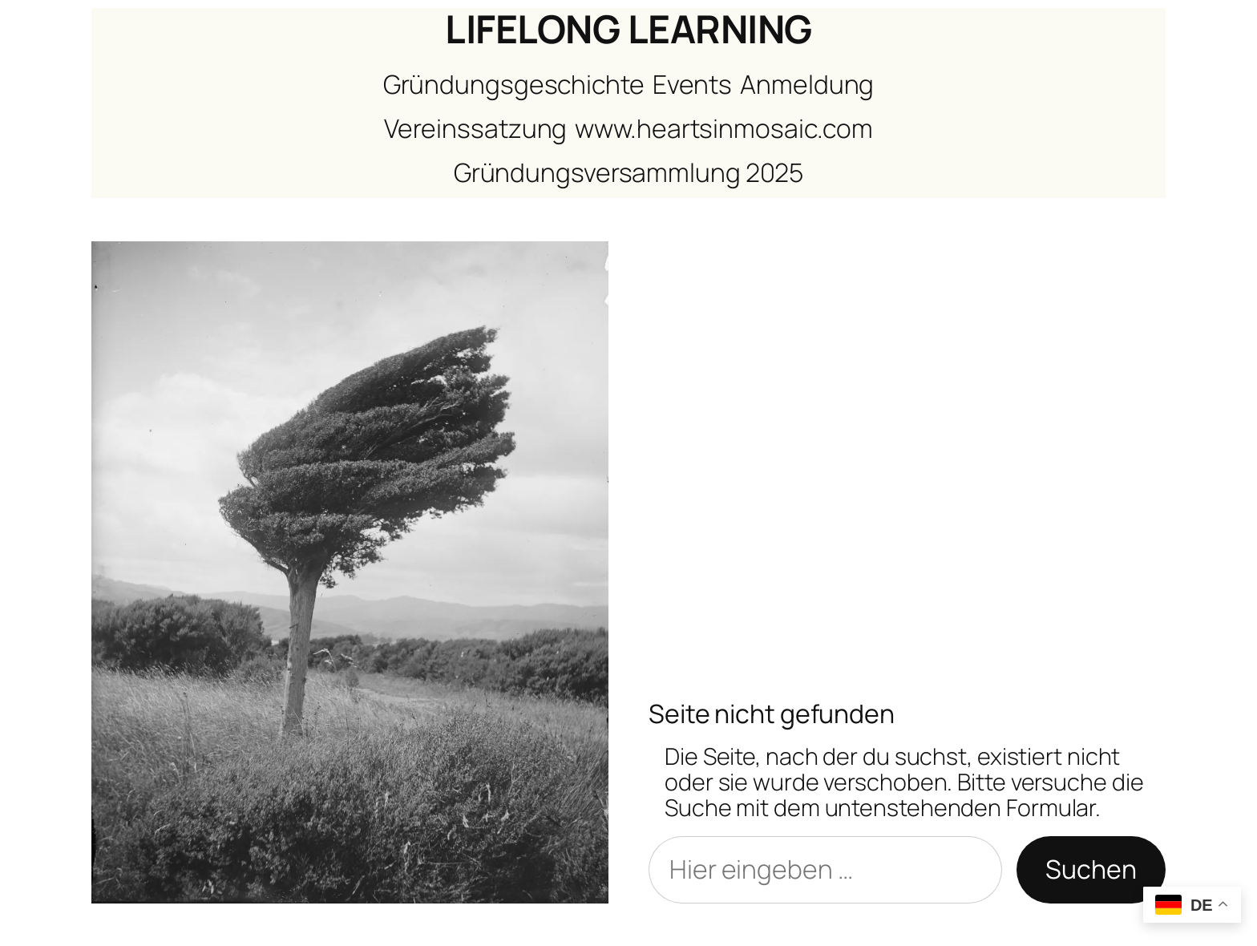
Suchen (1091, 869)
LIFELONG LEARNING (628, 28)
